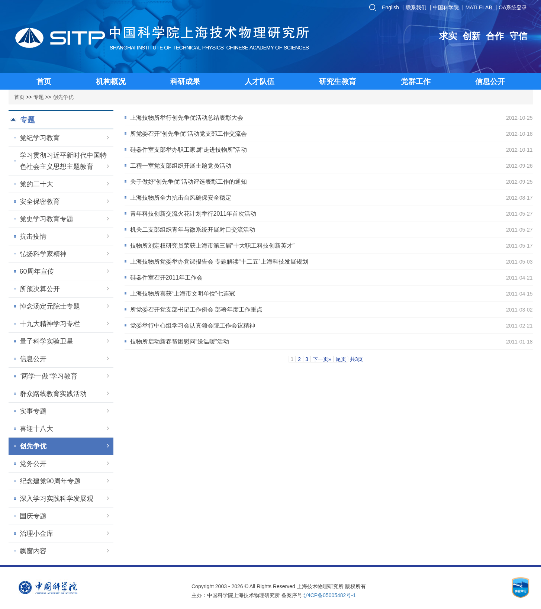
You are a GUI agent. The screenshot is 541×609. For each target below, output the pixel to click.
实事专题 (64, 411)
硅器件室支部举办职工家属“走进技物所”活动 (188, 149)
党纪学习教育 (64, 138)
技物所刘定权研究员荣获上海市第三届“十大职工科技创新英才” (212, 245)
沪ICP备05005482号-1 (330, 595)
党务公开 (64, 463)
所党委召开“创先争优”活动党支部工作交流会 (188, 133)
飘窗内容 (64, 551)
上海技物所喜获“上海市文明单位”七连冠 (182, 293)
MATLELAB (479, 7)
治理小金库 (64, 533)
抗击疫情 (64, 236)
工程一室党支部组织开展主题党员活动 (180, 165)
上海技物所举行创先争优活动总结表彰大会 (186, 118)
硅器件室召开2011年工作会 (166, 277)
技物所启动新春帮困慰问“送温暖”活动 (179, 341)
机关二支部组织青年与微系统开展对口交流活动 (192, 229)
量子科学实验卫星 (64, 341)
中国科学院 (446, 7)
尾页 (341, 359)
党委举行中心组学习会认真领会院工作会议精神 (192, 325)
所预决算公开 (64, 289)
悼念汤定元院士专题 (64, 306)
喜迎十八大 (64, 428)
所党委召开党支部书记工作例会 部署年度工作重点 (196, 309)
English (390, 7)
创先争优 (63, 97)
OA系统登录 (513, 7)
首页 (19, 97)
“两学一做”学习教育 (64, 376)
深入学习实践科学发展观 (64, 498)
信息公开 (64, 358)
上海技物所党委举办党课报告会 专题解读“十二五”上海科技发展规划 (219, 261)
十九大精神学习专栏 (64, 324)
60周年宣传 (64, 271)
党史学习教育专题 (64, 219)
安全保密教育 (64, 201)
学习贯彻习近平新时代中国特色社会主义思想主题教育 (64, 161)
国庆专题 (64, 516)
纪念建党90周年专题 (64, 481)
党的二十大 (64, 184)
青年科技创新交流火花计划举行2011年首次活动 (193, 213)
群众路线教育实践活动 (64, 393)
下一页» (322, 359)
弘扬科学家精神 (64, 254)
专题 (38, 97)
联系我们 (416, 7)
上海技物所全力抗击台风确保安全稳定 (180, 197)
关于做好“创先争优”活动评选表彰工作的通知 (188, 181)
